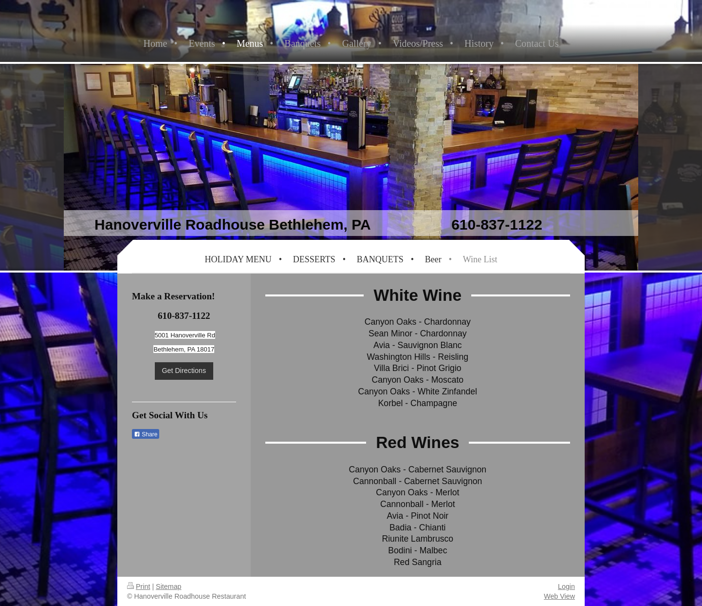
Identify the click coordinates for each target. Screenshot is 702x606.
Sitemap (168, 586)
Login (566, 586)
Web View (559, 596)
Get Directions (184, 370)
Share (145, 434)
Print (138, 586)
